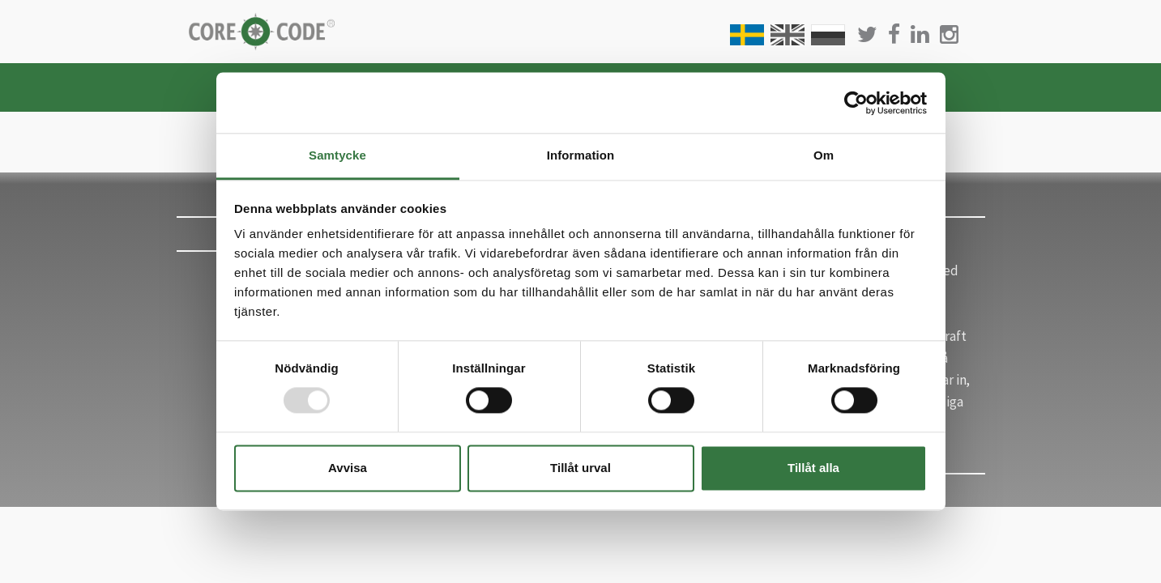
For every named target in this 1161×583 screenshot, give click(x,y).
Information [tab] (581, 155)
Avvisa (347, 467)
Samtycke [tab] (337, 155)
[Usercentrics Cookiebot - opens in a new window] (856, 103)
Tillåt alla (813, 467)
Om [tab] (823, 155)
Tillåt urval (580, 467)
